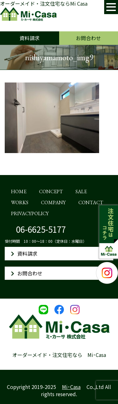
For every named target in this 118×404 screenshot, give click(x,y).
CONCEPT (51, 191)
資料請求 (30, 38)
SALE (81, 191)
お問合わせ (88, 38)
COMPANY (53, 202)
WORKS (19, 202)
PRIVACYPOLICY (30, 213)
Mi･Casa (71, 387)
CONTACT (90, 202)
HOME (18, 191)
